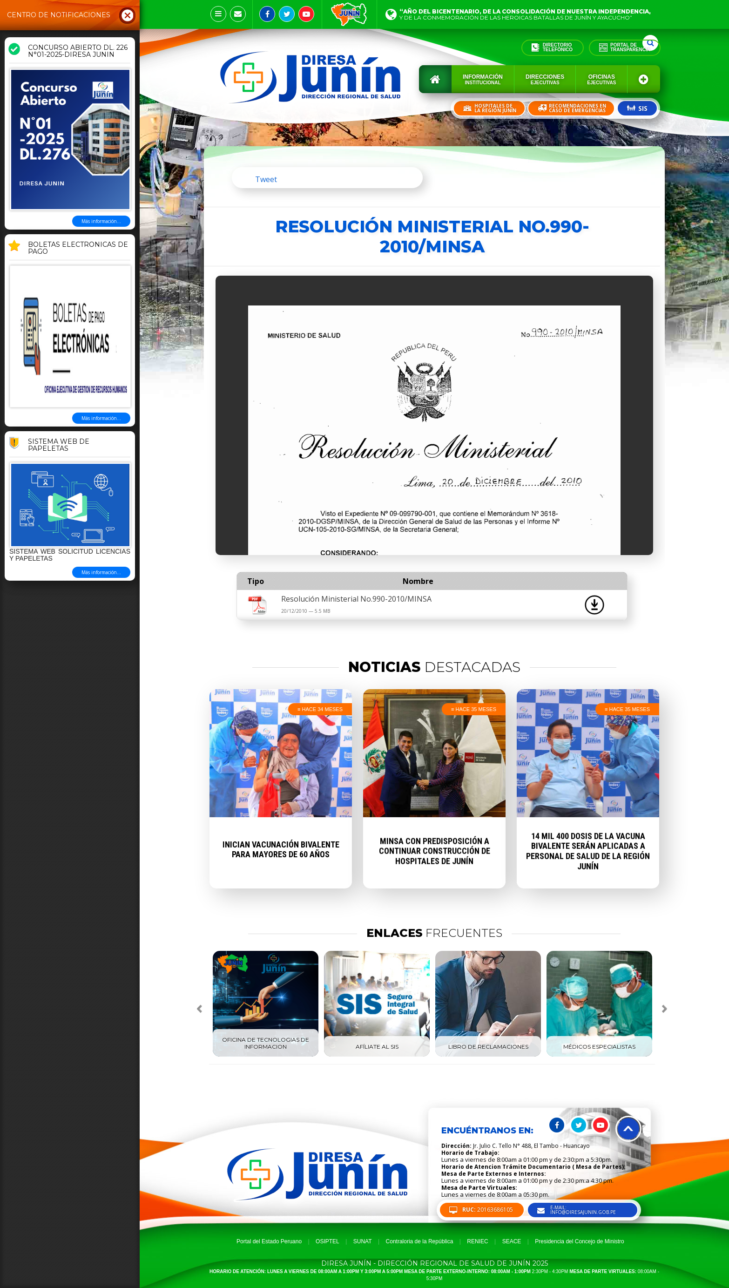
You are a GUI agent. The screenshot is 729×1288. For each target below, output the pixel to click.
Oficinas (601, 79)
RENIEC (477, 1241)
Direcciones (545, 79)
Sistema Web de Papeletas (58, 445)
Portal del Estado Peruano (269, 1241)
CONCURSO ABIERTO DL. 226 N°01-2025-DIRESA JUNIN (78, 51)
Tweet (266, 179)
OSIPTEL (327, 1241)
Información (483, 79)
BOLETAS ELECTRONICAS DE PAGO (78, 248)
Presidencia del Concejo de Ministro (579, 1241)
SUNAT (362, 1241)
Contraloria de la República (419, 1241)
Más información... (101, 221)
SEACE (511, 1241)
